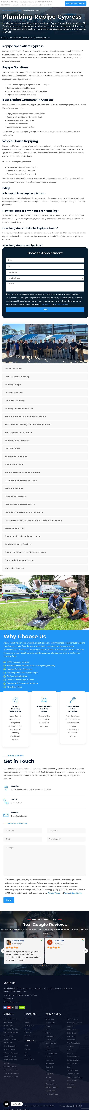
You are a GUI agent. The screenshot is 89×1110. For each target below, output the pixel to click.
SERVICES (8, 1013)
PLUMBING (30, 1013)
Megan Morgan (60, 940)
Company (17, 5)
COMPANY (30, 1039)
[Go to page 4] (48, 965)
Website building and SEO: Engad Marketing (17, 1107)
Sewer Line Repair (13, 368)
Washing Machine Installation (18, 432)
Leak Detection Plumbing (17, 376)
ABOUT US (8, 983)
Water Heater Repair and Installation (22, 472)
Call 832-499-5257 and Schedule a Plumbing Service (24, 38)
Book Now (47, 5)
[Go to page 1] (42, 965)
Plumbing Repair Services (17, 440)
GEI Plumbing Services (9, 11)
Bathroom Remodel (14, 488)
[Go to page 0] (40, 965)
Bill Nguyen (17, 940)
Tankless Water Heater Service (20, 504)
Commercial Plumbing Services (20, 560)
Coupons (31, 2)
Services (15, 2)
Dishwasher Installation (16, 496)
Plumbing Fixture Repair (16, 456)
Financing (48, 2)
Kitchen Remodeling (14, 464)
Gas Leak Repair (12, 448)
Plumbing (5, 2)
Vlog (28, 5)
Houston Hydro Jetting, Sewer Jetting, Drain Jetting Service (33, 520)
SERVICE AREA (53, 1013)
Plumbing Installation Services (19, 408)
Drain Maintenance (14, 392)
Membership (39, 2)
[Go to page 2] (44, 965)
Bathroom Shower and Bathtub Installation (25, 416)
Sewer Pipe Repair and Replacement (22, 536)
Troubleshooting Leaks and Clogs (21, 480)
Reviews (23, 2)
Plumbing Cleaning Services (18, 544)
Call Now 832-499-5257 (76, 4)
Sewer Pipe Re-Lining (15, 528)
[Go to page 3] (46, 965)
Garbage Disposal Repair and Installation (24, 512)
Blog (24, 5)
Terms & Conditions (73, 893)
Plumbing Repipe (13, 384)
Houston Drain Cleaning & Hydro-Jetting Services (28, 424)
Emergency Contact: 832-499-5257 (71, 1103)
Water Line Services (14, 568)
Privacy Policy (37, 5)
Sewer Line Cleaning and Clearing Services (25, 552)
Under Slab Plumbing (15, 400)
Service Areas (6, 5)
